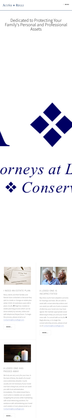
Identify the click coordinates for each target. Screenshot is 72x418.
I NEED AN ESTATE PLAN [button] (17, 290)
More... (9, 327)
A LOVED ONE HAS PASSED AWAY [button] (13, 370)
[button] (18, 275)
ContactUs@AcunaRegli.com (14, 320)
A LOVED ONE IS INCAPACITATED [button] (48, 292)
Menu (67, 4)
